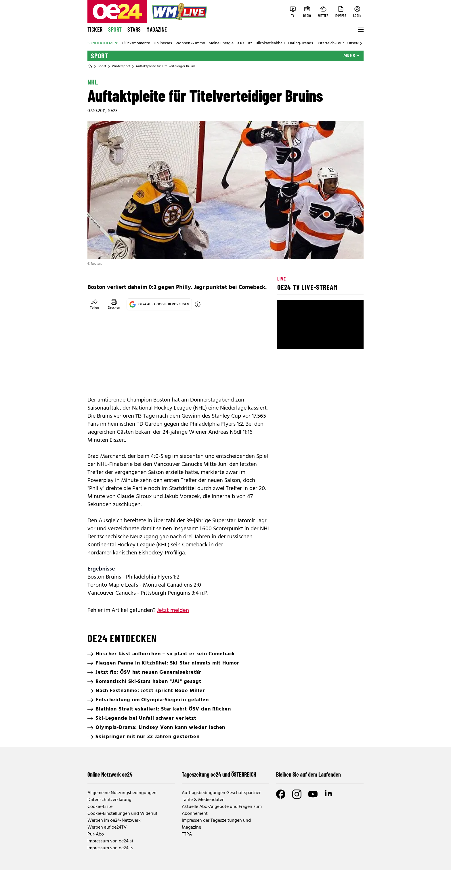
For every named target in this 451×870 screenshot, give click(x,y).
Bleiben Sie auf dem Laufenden (308, 774)
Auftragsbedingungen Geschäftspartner (221, 793)
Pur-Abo (95, 834)
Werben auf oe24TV (107, 827)
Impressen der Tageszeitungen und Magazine (216, 824)
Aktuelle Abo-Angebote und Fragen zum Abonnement (222, 810)
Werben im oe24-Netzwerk (114, 820)
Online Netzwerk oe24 (110, 774)
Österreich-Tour (330, 43)
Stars (134, 29)
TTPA (187, 834)
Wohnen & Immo (190, 43)
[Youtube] (313, 794)
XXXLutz (244, 43)
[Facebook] (280, 794)
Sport (115, 29)
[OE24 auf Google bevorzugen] (197, 304)
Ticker (94, 29)
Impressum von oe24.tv (110, 848)
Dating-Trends (300, 43)
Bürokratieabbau (270, 43)
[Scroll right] (361, 43)
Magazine (156, 29)
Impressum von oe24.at (110, 841)
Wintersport (121, 66)
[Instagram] (296, 794)
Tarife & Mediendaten (203, 800)
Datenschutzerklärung (109, 800)
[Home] (89, 66)
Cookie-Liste (99, 807)
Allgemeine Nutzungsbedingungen (121, 793)
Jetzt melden (173, 610)
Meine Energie (221, 43)
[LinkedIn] (329, 794)
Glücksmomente (136, 43)
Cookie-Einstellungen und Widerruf (122, 813)
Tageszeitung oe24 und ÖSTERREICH (219, 774)
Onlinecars (163, 43)
